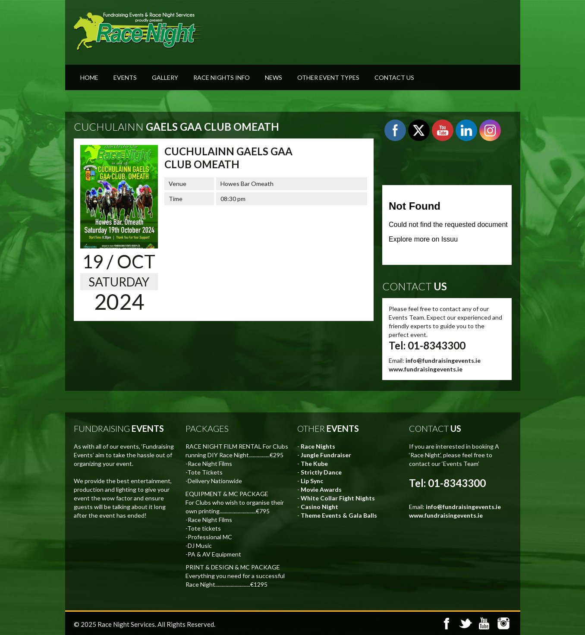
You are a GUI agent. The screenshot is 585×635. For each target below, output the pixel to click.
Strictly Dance (321, 472)
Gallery (165, 77)
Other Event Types (328, 77)
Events (125, 77)
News (273, 77)
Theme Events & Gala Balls (339, 515)
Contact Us (394, 77)
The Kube (314, 463)
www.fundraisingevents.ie (425, 369)
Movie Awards (321, 489)
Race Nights (318, 446)
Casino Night (319, 506)
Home (89, 77)
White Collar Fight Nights (338, 498)
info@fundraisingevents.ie (443, 360)
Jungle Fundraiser (326, 455)
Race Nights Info (221, 77)
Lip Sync (312, 480)
